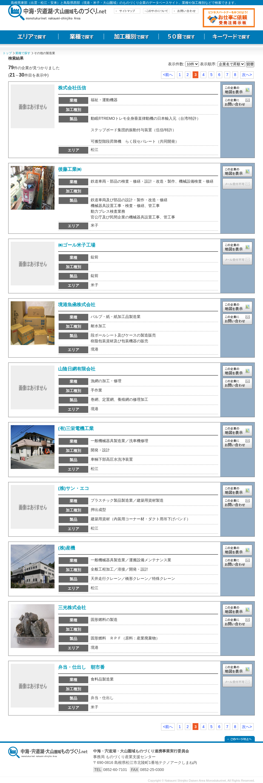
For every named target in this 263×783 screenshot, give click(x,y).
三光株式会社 (72, 607)
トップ (7, 53)
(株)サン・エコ (73, 488)
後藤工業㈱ (69, 169)
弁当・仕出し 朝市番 (81, 667)
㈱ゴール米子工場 (76, 245)
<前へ (168, 74)
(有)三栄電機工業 (76, 428)
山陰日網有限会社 (76, 369)
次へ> (247, 74)
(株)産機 (66, 548)
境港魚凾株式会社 (76, 304)
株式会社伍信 (72, 87)
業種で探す (22, 53)
